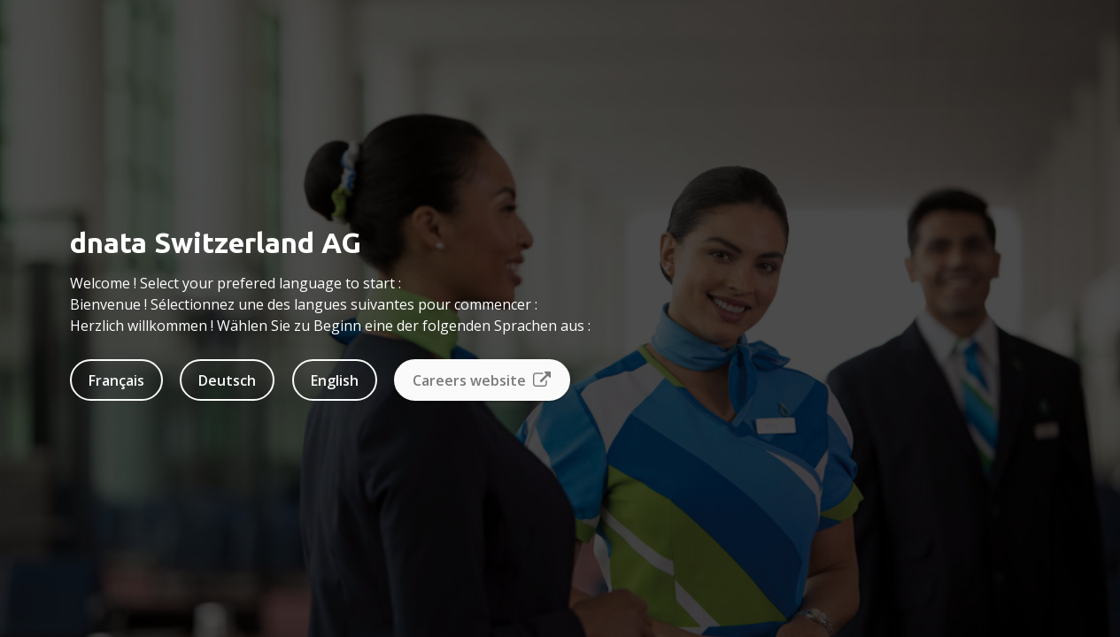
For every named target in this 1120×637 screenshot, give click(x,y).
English (335, 380)
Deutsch (227, 380)
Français (116, 380)
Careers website (482, 380)
